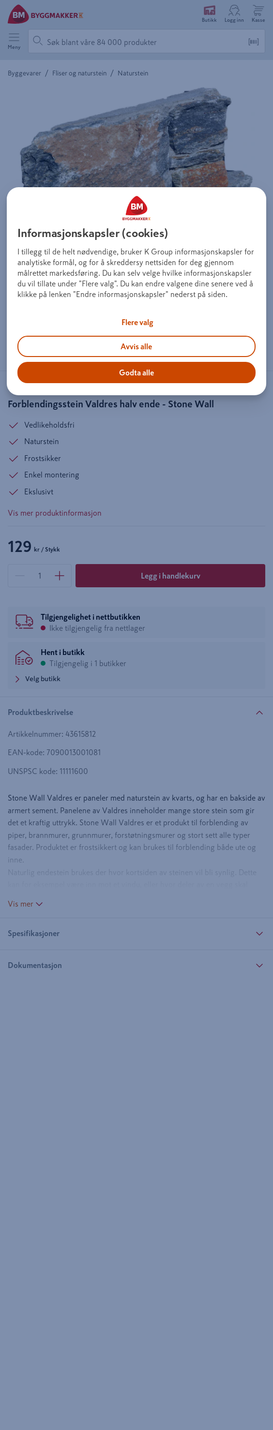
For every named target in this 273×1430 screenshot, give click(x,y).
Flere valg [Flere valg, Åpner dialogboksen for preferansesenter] (137, 322)
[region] (136, 291)
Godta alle (136, 372)
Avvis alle (136, 346)
